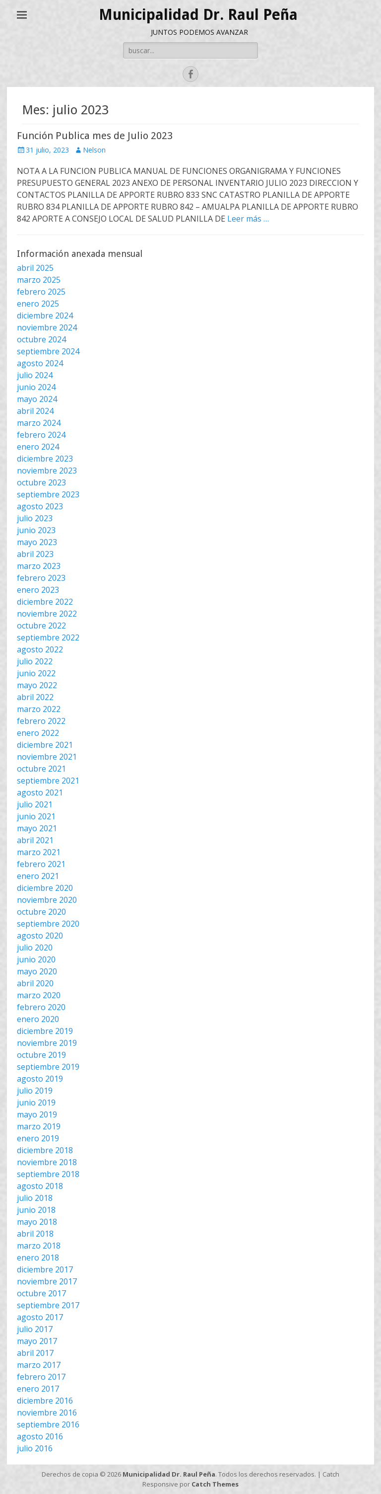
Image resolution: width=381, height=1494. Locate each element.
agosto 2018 (40, 1185)
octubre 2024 (41, 339)
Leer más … (248, 218)
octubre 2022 (41, 625)
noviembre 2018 (47, 1162)
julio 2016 (35, 1448)
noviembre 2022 (47, 613)
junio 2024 (36, 387)
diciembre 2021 (45, 744)
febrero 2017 (41, 1376)
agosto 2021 (40, 792)
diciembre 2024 (45, 315)
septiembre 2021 (48, 780)
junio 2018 (36, 1209)
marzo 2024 (39, 422)
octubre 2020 (41, 911)
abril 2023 (35, 554)
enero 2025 (38, 303)
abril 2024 (35, 410)
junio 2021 (36, 816)
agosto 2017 (40, 1317)
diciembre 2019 (45, 1030)
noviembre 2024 (47, 327)
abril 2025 (35, 267)
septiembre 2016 (48, 1424)
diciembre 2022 (45, 601)
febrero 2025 (41, 291)
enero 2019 (38, 1138)
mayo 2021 (37, 828)
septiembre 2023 (48, 494)
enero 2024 (38, 446)
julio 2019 (35, 1090)
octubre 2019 (41, 1054)
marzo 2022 (39, 709)
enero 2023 (38, 589)
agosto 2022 (40, 649)
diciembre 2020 (45, 887)
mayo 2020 (37, 971)
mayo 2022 (37, 685)
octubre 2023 (41, 482)
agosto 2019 (40, 1078)
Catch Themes (215, 1484)
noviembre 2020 (47, 899)
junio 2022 (36, 673)
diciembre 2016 (45, 1400)
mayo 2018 (37, 1221)
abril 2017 (35, 1352)
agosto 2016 (40, 1436)
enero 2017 (38, 1388)
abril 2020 (35, 983)
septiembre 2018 (48, 1174)
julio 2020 (35, 947)
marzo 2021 (39, 852)
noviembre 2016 (47, 1412)
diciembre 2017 (45, 1269)
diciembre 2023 (45, 458)
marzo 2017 (39, 1364)
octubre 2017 (41, 1293)
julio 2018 (35, 1197)
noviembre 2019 (47, 1042)
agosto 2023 (40, 506)
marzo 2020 (39, 995)
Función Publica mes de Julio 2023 (95, 136)
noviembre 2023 (47, 470)
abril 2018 (35, 1233)
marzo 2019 (39, 1126)
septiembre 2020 (48, 923)
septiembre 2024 (48, 351)
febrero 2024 (41, 434)
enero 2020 (38, 1019)
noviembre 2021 (47, 756)
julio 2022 (35, 661)
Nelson (94, 150)
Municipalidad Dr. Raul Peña (198, 14)
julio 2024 (35, 375)
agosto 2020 (40, 935)
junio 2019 (36, 1102)
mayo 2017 (37, 1341)
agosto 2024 (40, 363)
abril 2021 (35, 840)
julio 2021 (35, 804)
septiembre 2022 (48, 637)
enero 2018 (38, 1257)
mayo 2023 (37, 542)
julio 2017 (35, 1329)
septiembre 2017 (48, 1305)
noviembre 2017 (47, 1281)
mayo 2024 (37, 398)
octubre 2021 (41, 768)
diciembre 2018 (45, 1150)
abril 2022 (35, 697)
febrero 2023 (41, 577)
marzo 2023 (39, 565)
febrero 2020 (41, 1007)
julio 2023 (35, 518)
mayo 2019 (37, 1114)
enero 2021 (38, 875)
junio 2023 (36, 530)
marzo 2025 (39, 279)
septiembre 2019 (48, 1066)
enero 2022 (38, 732)
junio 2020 (36, 959)
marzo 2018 (39, 1245)
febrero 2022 (41, 720)
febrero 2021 (41, 864)
